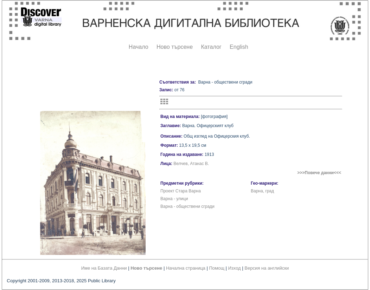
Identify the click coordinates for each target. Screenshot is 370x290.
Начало (138, 47)
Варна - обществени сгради (187, 206)
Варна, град (262, 191)
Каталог (211, 47)
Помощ (216, 268)
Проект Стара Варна (180, 191)
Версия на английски (266, 268)
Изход (234, 268)
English (239, 47)
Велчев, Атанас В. (191, 163)
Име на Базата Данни (104, 268)
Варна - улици (174, 198)
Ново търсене (175, 47)
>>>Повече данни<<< (319, 172)
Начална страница (185, 268)
